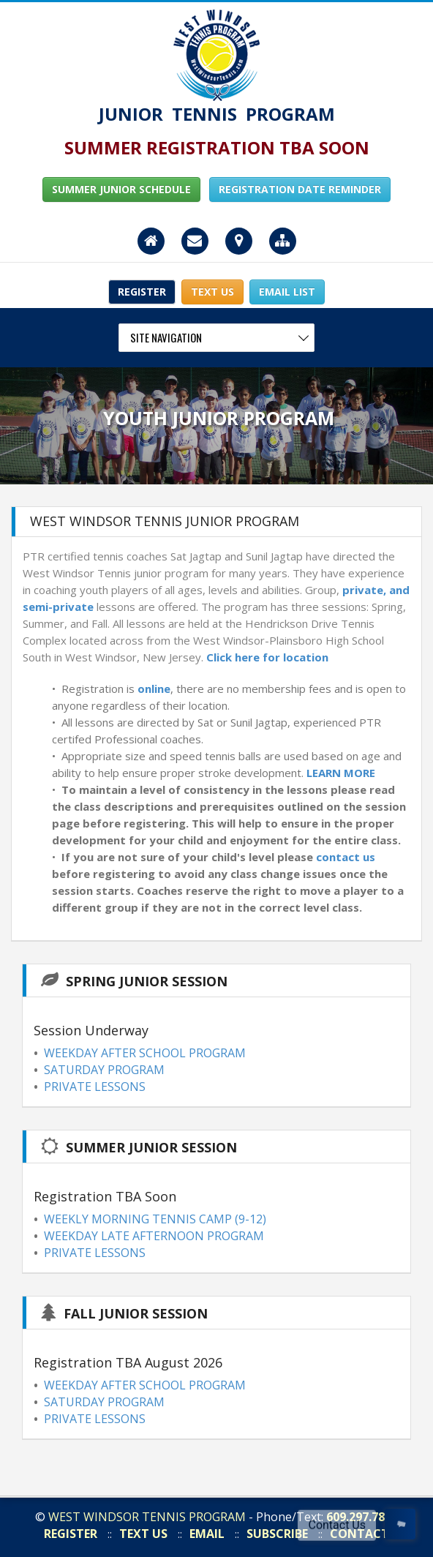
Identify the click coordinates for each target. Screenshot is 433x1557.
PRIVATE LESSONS (95, 1086)
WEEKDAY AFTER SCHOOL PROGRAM (145, 1053)
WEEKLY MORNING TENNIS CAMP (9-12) (155, 1219)
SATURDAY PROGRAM (104, 1070)
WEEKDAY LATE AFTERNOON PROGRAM (154, 1236)
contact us (345, 856)
